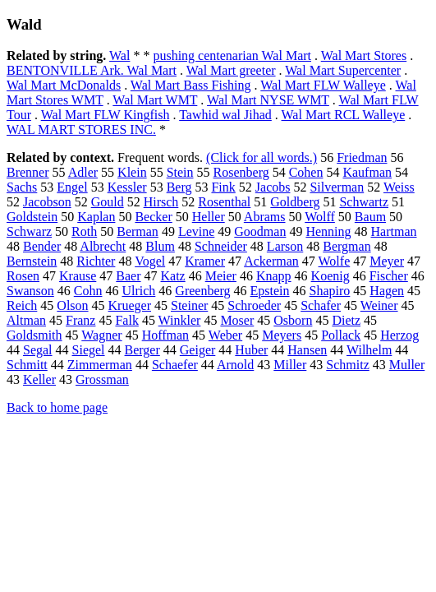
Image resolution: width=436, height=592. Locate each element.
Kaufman (367, 172)
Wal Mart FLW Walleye (323, 85)
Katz (173, 276)
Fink (223, 187)
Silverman (337, 187)
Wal (119, 55)
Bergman (346, 246)
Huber (251, 350)
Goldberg (294, 202)
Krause (77, 276)
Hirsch (161, 202)
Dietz (346, 320)
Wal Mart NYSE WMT (268, 100)
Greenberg (202, 291)
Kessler (127, 187)
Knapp (273, 276)
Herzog (399, 335)
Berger (142, 350)
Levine (196, 231)
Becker (153, 217)
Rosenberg (241, 172)
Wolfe (335, 261)
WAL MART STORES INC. (81, 129)
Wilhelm (369, 350)
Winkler (179, 320)
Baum (370, 217)
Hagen (386, 291)
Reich (22, 305)
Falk (126, 320)
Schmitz (347, 365)
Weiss (399, 187)
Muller (407, 365)
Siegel (88, 350)
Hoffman (165, 335)
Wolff (320, 217)
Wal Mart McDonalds (64, 85)
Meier (220, 276)
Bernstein (32, 261)
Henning (328, 231)
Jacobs (273, 187)
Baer (128, 276)
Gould (107, 202)
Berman (137, 231)
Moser (237, 320)
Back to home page (57, 407)
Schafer (321, 305)
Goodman (260, 231)
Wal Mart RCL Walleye (344, 115)
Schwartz (363, 202)
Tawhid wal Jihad (225, 115)
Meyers (281, 335)
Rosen (23, 276)
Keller (39, 379)
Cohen (306, 172)
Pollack (340, 335)
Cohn (88, 291)
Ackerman (271, 261)
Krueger (129, 305)
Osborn (292, 320)
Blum (160, 246)
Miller (289, 365)
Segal (38, 350)
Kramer (205, 261)
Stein (180, 172)
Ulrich (138, 291)
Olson (72, 305)
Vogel (150, 261)
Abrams (265, 217)
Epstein (270, 291)
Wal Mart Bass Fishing (191, 85)
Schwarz (29, 231)
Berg (179, 187)
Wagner (101, 335)
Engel (72, 187)
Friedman (362, 157)
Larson (285, 246)
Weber (225, 335)
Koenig (330, 276)
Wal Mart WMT (154, 100)
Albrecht (103, 246)
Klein (132, 172)
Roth (84, 231)
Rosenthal (224, 202)
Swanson (30, 291)
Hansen (307, 350)
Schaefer (175, 365)
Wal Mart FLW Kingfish (105, 115)
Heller (208, 217)
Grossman (102, 379)
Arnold (235, 365)
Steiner (189, 305)
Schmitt (27, 365)
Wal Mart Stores (363, 55)
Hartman (394, 231)
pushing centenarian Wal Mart (232, 55)
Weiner (379, 305)
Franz (80, 320)
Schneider (221, 246)
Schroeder (254, 305)
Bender (42, 246)
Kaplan (96, 217)
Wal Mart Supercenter (343, 70)
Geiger (198, 350)
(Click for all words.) (261, 157)
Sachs (22, 187)
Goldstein (32, 217)
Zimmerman (99, 365)
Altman (26, 320)
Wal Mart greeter (231, 70)
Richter (95, 261)
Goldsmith (34, 335)
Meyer (386, 261)
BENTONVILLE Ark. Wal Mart (92, 70)
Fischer (388, 276)
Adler (83, 172)
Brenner (28, 172)
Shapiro (330, 291)
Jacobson (47, 202)
